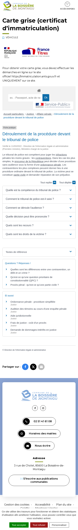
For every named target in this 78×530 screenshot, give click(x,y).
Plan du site (63, 504)
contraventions (43, 158)
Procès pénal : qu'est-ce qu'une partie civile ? (34, 284)
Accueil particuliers (14, 114)
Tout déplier (67, 182)
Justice (30, 114)
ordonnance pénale (50, 164)
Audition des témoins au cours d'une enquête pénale (38, 308)
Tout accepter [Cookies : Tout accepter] (19, 525)
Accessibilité (42, 504)
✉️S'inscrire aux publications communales (39, 480)
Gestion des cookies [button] (16, 504)
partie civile (20, 174)
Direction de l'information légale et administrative (25, 350)
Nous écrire (37, 445)
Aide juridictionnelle (20, 315)
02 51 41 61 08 (37, 421)
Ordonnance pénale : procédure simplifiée (32, 301)
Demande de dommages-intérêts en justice (33, 329)
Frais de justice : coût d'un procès (28, 322)
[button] (39, 190)
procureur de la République (29, 161)
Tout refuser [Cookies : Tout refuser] (39, 525)
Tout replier (48, 182)
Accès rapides (67, 6)
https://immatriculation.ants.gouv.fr (34, 76)
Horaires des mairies (37, 433)
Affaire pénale (44, 114)
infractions (61, 154)
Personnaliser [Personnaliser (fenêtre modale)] (59, 525)
